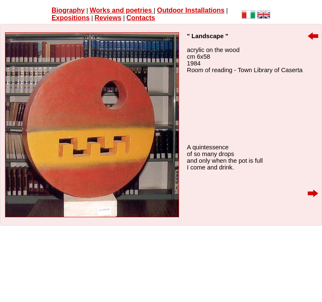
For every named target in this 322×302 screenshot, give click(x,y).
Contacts (141, 17)
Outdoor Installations (190, 10)
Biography (68, 10)
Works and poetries (122, 10)
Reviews (108, 17)
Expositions (71, 17)
